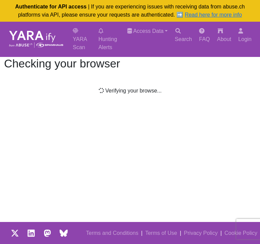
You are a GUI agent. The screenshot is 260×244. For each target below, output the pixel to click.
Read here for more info (213, 15)
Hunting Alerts (108, 39)
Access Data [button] (145, 31)
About (224, 35)
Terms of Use (161, 233)
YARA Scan (80, 39)
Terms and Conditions (112, 233)
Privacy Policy (201, 233)
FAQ (204, 35)
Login (245, 35)
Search (183, 35)
